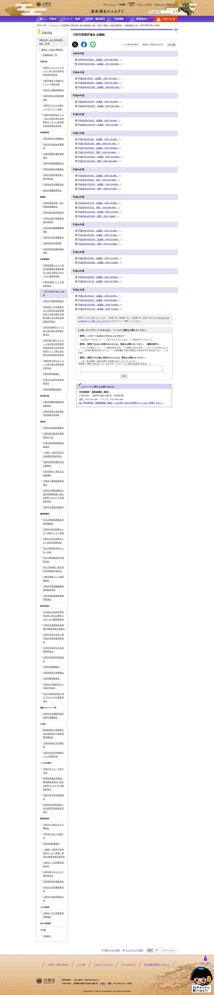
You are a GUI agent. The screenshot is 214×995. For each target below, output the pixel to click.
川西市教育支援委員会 (53, 881)
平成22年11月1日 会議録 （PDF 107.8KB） (100, 281)
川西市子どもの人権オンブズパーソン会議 (53, 107)
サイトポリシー (128, 964)
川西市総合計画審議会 (53, 139)
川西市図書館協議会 (52, 389)
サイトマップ (110, 4)
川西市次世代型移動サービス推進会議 (53, 755)
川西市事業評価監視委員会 (53, 156)
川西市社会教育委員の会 (53, 899)
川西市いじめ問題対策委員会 (53, 864)
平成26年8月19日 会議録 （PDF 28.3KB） (99, 176)
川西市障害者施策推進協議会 (53, 445)
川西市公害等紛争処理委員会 (53, 382)
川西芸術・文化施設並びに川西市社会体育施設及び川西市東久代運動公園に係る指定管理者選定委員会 (53, 314)
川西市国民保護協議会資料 (53, 251)
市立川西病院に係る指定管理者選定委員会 (53, 569)
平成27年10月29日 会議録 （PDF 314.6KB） (100, 157)
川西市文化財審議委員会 (53, 889)
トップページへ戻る (134, 950)
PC (157, 950)
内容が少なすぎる (134, 348)
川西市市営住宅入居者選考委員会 (53, 650)
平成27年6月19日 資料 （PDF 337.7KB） (99, 144)
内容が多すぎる (113, 348)
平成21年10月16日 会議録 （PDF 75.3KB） (100, 305)
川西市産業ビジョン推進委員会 (53, 284)
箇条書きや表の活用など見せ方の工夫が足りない (138, 350)
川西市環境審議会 (51, 374)
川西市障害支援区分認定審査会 (53, 464)
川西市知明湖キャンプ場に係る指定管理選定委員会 (53, 331)
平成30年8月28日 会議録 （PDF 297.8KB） (100, 83)
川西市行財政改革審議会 (53, 146)
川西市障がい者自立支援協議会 (53, 473)
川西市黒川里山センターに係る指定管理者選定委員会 (53, 364)
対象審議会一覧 (131, 25)
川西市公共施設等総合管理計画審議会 (53, 716)
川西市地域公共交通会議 (53, 745)
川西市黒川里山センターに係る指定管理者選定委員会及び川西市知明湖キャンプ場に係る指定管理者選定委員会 (53, 347)
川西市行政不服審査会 (53, 237)
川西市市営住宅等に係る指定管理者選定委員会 (53, 638)
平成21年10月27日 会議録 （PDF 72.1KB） (100, 309)
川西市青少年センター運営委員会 (53, 874)
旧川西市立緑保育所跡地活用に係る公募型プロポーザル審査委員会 (53, 616)
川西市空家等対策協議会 (53, 659)
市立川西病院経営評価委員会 (53, 560)
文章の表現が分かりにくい (97, 350)
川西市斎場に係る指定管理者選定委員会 (53, 413)
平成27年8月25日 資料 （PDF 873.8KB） (99, 152)
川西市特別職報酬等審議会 (53, 230)
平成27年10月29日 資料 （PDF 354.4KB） (99, 161)
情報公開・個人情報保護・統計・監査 (86, 25)
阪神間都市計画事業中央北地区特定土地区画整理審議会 (53, 734)
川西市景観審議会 (51, 667)
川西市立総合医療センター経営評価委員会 (53, 541)
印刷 (169, 45)
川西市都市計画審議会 (53, 673)
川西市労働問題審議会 (53, 301)
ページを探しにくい (92, 348)
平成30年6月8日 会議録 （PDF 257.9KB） (99, 78)
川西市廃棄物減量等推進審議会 (53, 404)
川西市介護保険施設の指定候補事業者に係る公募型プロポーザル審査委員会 (53, 496)
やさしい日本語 (145, 4)
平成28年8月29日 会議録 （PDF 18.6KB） (99, 120)
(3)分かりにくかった (142, 339)
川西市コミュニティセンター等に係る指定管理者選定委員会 (53, 71)
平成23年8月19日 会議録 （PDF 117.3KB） (100, 258)
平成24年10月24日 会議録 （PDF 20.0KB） (100, 239)
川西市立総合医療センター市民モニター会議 (53, 531)
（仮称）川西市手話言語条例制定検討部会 (53, 454)
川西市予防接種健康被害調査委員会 (53, 588)
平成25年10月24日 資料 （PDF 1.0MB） (98, 216)
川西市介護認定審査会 (53, 507)
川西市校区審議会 (51, 844)
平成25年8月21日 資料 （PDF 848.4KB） (99, 207)
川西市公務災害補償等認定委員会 (53, 220)
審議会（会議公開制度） (113, 25)
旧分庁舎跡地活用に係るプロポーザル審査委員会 (53, 697)
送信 (124, 376)
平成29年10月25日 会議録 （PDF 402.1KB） (100, 106)
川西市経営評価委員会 (53, 184)
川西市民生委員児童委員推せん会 (53, 435)
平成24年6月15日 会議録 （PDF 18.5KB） (99, 231)
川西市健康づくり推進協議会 (53, 579)
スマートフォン (169, 950)
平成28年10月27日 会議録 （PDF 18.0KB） (100, 125)
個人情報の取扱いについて (156, 964)
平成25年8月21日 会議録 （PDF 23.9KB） (99, 203)
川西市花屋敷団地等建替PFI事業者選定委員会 (54, 627)
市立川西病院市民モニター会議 (53, 550)
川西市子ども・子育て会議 (53, 771)
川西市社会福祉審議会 (53, 428)
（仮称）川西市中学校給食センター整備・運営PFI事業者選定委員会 (54, 853)
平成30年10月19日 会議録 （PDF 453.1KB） (100, 87)
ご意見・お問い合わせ (58, 964)
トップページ (54, 25)
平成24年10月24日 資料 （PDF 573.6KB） (99, 244)
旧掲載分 (47, 936)
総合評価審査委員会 (52, 190)
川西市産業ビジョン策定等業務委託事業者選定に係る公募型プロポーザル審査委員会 (53, 270)
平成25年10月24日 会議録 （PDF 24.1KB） (100, 212)
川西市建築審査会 (51, 678)
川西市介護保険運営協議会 (53, 483)
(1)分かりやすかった (92, 339)
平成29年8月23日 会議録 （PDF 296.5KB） (100, 102)
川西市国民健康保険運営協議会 (53, 598)
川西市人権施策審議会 (53, 90)
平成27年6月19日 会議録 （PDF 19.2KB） (99, 139)
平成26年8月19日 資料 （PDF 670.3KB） (99, 180)
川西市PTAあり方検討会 (53, 836)
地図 (103, 983)
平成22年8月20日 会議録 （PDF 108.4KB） (100, 277)
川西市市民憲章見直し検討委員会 (53, 177)
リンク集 (81, 964)
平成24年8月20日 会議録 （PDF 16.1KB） (99, 235)
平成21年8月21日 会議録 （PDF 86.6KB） (99, 300)
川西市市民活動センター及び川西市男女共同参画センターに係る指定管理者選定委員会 (53, 120)
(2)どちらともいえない (117, 339)
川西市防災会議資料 (52, 243)
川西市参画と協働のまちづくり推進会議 (53, 82)
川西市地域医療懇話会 (53, 163)
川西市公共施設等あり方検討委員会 (53, 686)
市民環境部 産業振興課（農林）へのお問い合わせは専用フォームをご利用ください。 (123, 403)
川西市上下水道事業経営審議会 (53, 915)
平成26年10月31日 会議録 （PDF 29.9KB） (100, 184)
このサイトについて (103, 964)
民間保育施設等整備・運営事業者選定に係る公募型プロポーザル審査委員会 (53, 783)
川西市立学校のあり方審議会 (53, 826)
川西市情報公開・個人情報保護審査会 (53, 205)
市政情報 (65, 25)
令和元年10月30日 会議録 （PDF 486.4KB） (100, 64)
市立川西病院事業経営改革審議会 (53, 522)
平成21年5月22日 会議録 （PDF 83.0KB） (99, 296)
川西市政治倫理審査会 (53, 213)
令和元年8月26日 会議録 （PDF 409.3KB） (100, 60)
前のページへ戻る (112, 950)
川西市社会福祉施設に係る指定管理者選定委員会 (53, 808)
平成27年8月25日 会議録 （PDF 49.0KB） (99, 148)
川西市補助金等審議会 (53, 169)
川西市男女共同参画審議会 (53, 98)
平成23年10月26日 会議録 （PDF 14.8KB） (100, 263)
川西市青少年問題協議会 (53, 797)
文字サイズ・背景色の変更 (166, 4)
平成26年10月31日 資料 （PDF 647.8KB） (99, 189)
